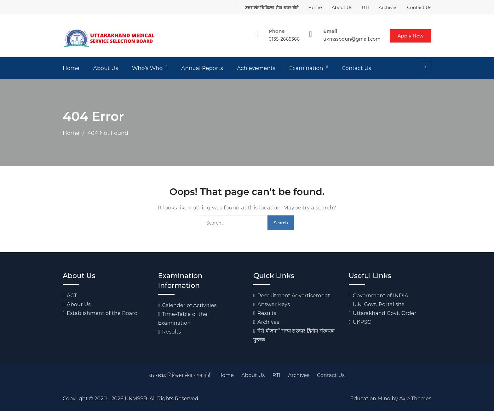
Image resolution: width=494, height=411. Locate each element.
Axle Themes (415, 399)
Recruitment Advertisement (293, 296)
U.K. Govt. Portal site (379, 304)
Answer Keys (273, 304)
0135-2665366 (283, 39)
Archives (388, 7)
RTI (365, 7)
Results (171, 332)
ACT (72, 296)
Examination (306, 68)
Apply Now (410, 36)
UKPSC (362, 322)
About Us (342, 7)
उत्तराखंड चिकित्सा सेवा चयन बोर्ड (272, 7)
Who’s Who (147, 68)
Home (315, 7)
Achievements (256, 68)
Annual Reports (202, 68)
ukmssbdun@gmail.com (351, 39)
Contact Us (419, 7)
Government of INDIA (380, 296)
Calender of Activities (189, 305)
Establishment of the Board (102, 313)
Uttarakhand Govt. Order (384, 313)
